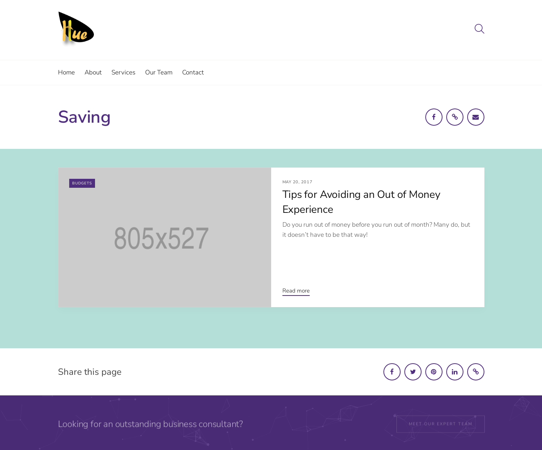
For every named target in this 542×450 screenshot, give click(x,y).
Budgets (82, 183)
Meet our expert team (440, 425)
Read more (296, 290)
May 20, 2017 (297, 182)
